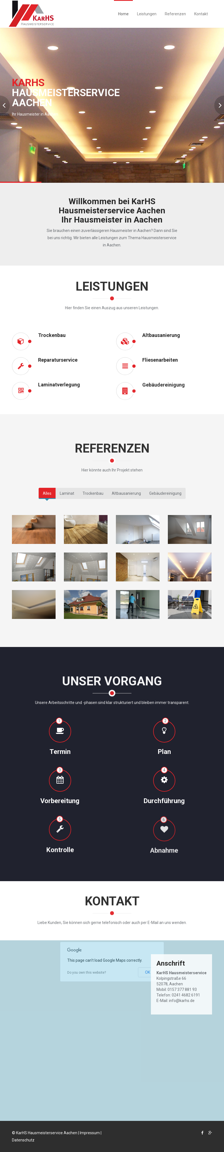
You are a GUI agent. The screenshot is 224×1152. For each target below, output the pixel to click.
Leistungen (146, 14)
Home (123, 14)
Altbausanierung (126, 493)
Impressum (90, 1133)
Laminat (67, 493)
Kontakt (201, 14)
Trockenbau (93, 493)
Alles (47, 493)
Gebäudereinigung (165, 493)
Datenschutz (23, 1140)
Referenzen (175, 14)
